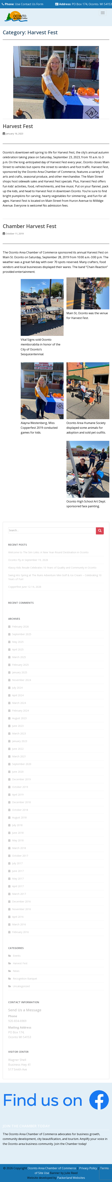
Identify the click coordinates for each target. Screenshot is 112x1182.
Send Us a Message (24, 1010)
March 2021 (19, 756)
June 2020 (18, 771)
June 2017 (18, 871)
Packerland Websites (71, 1178)
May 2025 (18, 641)
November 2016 (21, 909)
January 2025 (19, 672)
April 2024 (18, 695)
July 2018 (17, 825)
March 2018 (19, 848)
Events (17, 955)
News (16, 971)
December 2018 (21, 802)
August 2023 (19, 718)
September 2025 (21, 634)
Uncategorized (21, 986)
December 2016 (21, 901)
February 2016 (20, 932)
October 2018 (20, 810)
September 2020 (21, 764)
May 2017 (18, 878)
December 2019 (21, 779)
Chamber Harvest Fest (29, 226)
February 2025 (20, 664)
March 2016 (19, 924)
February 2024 (20, 710)
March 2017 (19, 894)
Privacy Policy (88, 1168)
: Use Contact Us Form (22, 4)
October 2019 (20, 787)
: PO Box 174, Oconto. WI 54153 (83, 4)
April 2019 (18, 794)
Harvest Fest (18, 126)
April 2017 (18, 886)
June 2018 (18, 832)
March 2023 (19, 733)
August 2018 (19, 817)
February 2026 (20, 626)
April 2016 (18, 916)
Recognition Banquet (25, 978)
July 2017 (17, 863)
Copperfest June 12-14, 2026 (24, 586)
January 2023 (19, 741)
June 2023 (18, 725)
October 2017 (20, 855)
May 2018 (18, 840)
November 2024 (21, 680)
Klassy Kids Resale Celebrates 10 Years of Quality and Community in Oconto (52, 567)
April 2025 (18, 649)
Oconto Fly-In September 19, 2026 (28, 560)
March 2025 (19, 657)
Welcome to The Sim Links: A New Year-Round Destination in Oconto (48, 552)
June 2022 (18, 748)
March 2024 (19, 703)
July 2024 (17, 687)
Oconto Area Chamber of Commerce (52, 1168)
